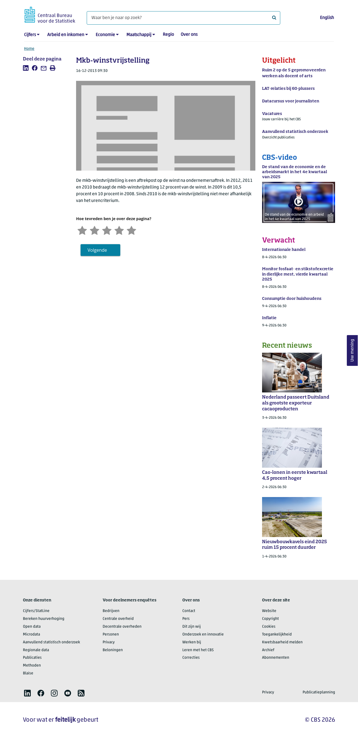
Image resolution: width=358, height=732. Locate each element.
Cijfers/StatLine (36, 611)
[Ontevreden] (94, 230)
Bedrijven (111, 611)
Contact (188, 611)
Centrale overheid (118, 619)
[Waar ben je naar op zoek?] (183, 18)
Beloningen (113, 650)
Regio (168, 34)
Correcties (191, 658)
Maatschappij (138, 35)
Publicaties (32, 658)
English (327, 18)
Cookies (268, 627)
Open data (32, 627)
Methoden (32, 665)
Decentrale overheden (122, 627)
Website (269, 611)
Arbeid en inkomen (65, 35)
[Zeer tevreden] (131, 230)
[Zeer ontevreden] (82, 230)
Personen (111, 634)
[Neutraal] (107, 230)
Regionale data (36, 650)
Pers (186, 619)
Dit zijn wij (191, 627)
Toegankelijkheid (277, 634)
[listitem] (25, 68)
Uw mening (352, 350)
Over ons (189, 34)
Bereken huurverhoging (43, 619)
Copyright (270, 619)
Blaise (28, 673)
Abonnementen (275, 658)
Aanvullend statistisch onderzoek (51, 642)
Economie (105, 35)
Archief (268, 650)
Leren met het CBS (198, 650)
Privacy (109, 642)
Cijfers (30, 35)
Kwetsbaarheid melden (282, 642)
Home (29, 49)
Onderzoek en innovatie (203, 634)
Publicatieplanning (319, 692)
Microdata (31, 634)
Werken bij (191, 642)
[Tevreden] (119, 230)
